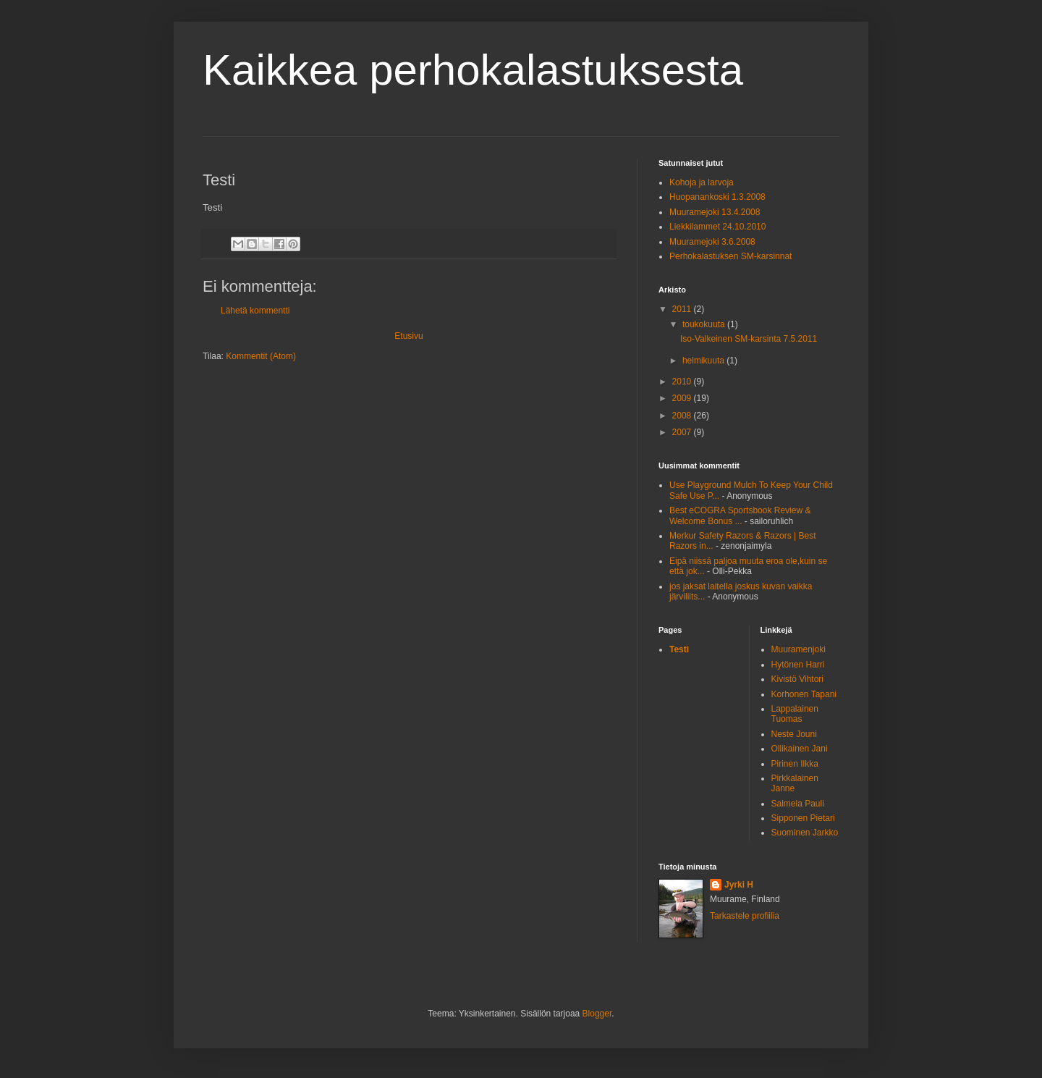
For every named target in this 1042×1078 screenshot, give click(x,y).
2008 (683, 415)
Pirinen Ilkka (794, 764)
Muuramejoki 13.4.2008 (714, 212)
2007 (683, 432)
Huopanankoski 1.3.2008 (717, 197)
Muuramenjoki (798, 649)
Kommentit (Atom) (261, 356)
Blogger (597, 1013)
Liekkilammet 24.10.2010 (717, 227)
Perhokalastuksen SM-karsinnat (730, 256)
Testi (679, 649)
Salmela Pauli (797, 804)
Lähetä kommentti (255, 311)
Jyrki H (738, 885)
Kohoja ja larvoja (701, 182)
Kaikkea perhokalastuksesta (473, 70)
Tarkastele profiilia (744, 916)
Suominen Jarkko (805, 833)
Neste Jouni (794, 734)
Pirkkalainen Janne (794, 783)
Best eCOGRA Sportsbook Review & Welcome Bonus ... (739, 515)
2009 (683, 398)
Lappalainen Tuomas (794, 714)
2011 (683, 309)
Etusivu (408, 336)
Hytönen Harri (798, 665)
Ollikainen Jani (799, 749)
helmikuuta (704, 360)
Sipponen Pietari (803, 818)
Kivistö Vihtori (797, 679)
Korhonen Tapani (804, 694)
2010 (683, 381)
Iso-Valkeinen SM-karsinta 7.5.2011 (748, 339)
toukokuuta (704, 324)
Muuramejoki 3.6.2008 (712, 242)
